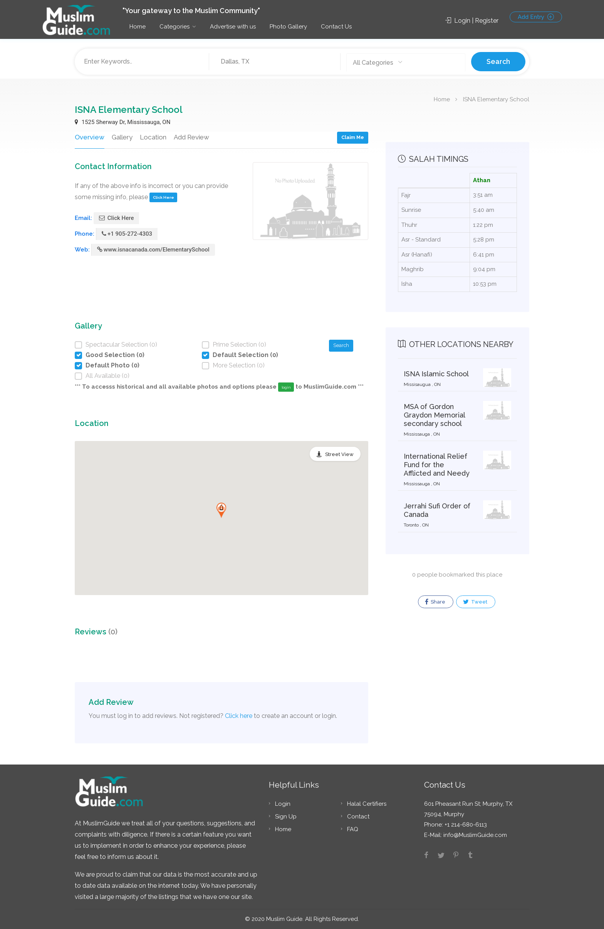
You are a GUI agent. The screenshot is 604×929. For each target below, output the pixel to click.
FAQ (352, 829)
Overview (89, 137)
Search (498, 61)
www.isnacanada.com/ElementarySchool (153, 249)
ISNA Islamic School (436, 374)
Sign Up (286, 816)
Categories (174, 26)
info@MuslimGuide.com (474, 835)
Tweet (475, 602)
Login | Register (471, 20)
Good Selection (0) (115, 355)
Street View (339, 454)
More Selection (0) (239, 365)
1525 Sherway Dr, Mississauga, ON (122, 122)
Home (137, 26)
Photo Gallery (288, 26)
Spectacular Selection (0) (121, 344)
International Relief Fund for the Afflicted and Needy (437, 464)
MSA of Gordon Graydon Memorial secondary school (434, 415)
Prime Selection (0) (239, 344)
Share (435, 602)
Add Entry (536, 16)
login (286, 387)
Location (152, 137)
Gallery (121, 137)
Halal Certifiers (366, 803)
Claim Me (352, 137)
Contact (358, 816)
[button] (221, 510)
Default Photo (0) (112, 365)
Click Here (163, 197)
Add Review (190, 137)
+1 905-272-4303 (127, 233)
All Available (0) (107, 375)
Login (282, 803)
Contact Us (336, 26)
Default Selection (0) (245, 355)
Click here (238, 715)
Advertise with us (233, 26)
